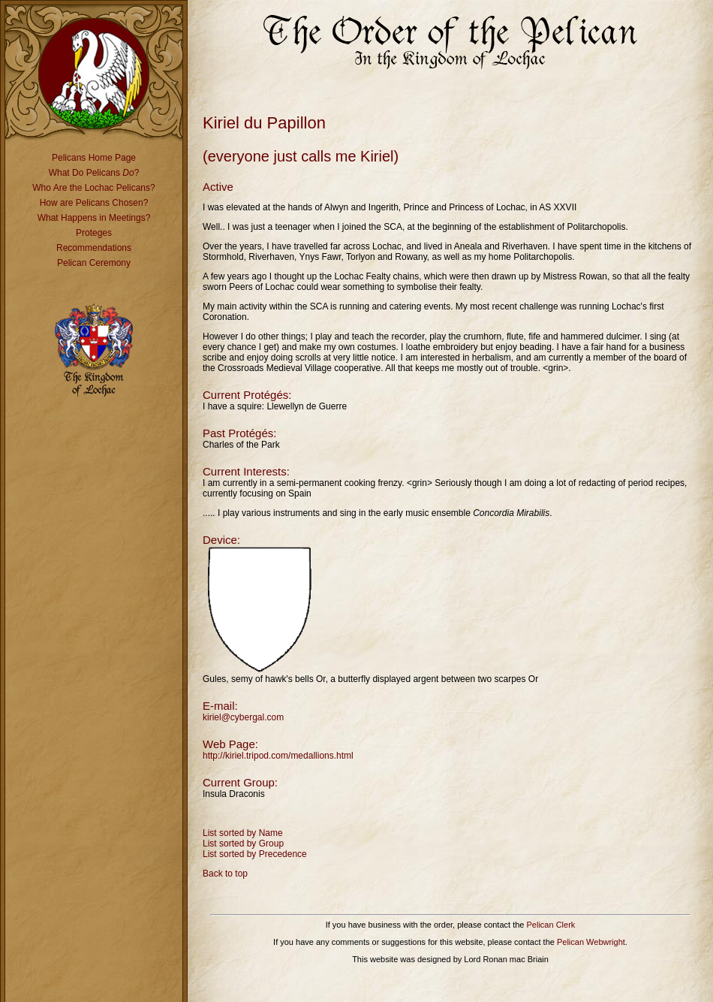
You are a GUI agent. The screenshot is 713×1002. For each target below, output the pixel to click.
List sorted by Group (243, 843)
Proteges (94, 233)
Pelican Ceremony (94, 263)
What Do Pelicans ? (94, 173)
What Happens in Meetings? (94, 218)
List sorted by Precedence (255, 854)
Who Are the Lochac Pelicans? (93, 188)
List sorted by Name (243, 833)
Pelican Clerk (551, 924)
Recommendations (93, 248)
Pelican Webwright (591, 941)
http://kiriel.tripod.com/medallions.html (278, 755)
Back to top (225, 873)
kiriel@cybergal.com (243, 717)
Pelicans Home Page (94, 157)
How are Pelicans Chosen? (94, 203)
